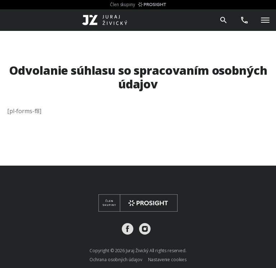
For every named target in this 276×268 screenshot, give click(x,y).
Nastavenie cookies (167, 260)
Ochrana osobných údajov (115, 260)
